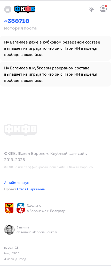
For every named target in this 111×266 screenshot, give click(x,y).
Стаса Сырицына (31, 188)
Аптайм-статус (16, 182)
